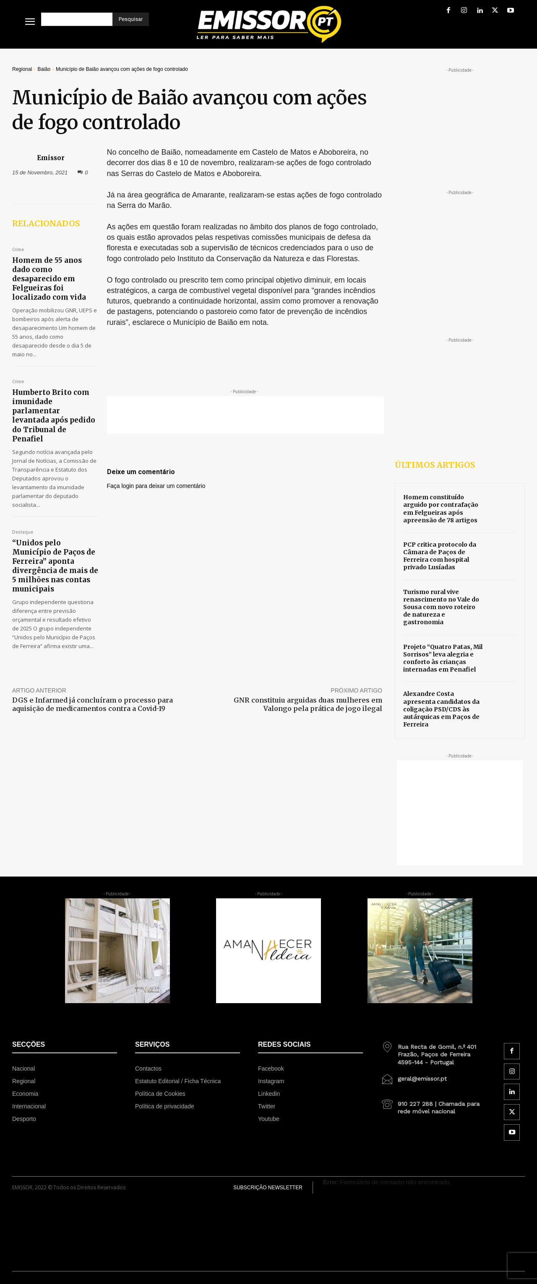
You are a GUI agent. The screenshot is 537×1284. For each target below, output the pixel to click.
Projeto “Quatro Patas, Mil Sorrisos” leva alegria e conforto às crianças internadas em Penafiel (442, 658)
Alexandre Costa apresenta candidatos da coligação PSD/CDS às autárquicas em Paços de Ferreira (441, 709)
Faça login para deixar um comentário (156, 485)
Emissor (51, 158)
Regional (22, 69)
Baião (43, 69)
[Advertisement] (245, 415)
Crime (18, 249)
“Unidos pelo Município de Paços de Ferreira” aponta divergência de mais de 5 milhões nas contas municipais (55, 566)
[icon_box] (433, 1051)
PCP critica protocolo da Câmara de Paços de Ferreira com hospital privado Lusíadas (439, 556)
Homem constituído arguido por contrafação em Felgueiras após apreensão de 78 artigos (440, 508)
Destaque (22, 532)
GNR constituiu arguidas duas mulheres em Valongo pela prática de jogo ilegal (308, 704)
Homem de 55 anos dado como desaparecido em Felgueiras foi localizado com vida (49, 279)
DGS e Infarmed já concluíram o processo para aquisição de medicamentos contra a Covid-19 (92, 704)
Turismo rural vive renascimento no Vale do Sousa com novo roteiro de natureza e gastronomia (441, 607)
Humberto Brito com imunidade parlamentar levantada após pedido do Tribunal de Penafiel (53, 415)
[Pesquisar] (130, 19)
